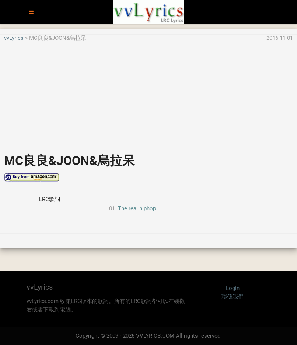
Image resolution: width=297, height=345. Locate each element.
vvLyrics (14, 38)
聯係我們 (232, 296)
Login (233, 288)
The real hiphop (137, 208)
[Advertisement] (148, 93)
